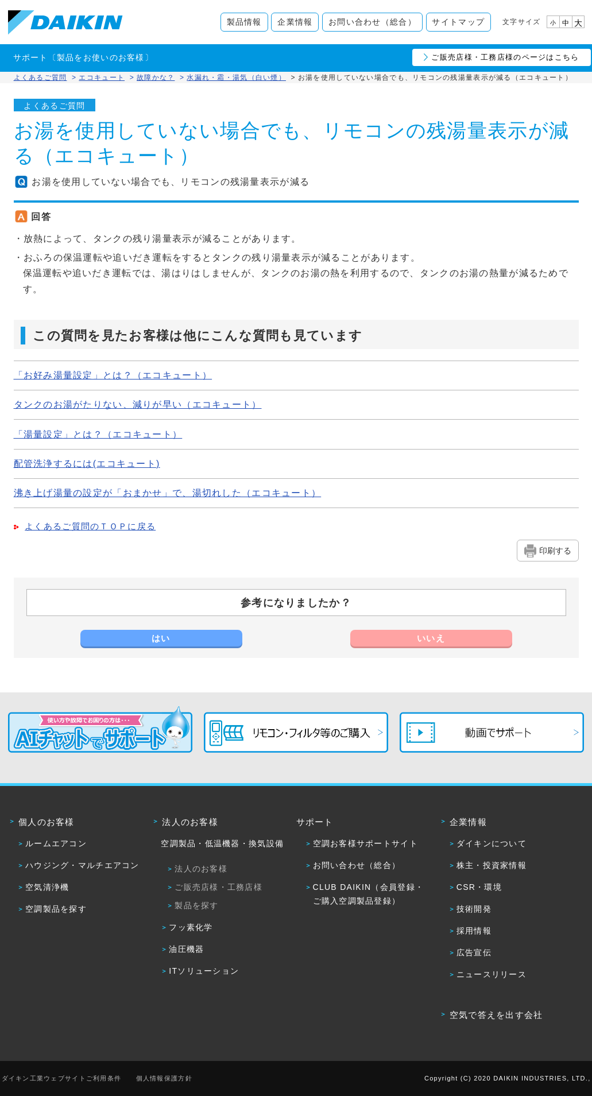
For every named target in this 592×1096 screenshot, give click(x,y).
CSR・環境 (479, 887)
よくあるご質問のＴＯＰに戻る (90, 526)
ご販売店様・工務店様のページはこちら (505, 57)
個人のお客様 (46, 822)
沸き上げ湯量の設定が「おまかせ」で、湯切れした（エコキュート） (168, 493)
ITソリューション (204, 970)
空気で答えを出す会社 (496, 1015)
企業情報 (294, 21)
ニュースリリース (491, 974)
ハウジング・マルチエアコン (82, 865)
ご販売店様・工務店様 (218, 887)
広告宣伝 (474, 952)
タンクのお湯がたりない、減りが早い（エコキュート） (138, 404)
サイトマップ (458, 21)
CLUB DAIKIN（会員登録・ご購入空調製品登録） (368, 893)
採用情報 (474, 930)
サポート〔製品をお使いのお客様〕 (83, 57)
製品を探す (196, 905)
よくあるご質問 (40, 77)
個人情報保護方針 (164, 1078)
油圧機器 (186, 949)
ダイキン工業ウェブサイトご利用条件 (62, 1078)
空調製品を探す (56, 908)
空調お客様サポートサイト (365, 843)
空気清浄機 (47, 887)
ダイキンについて (491, 843)
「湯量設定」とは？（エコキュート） (98, 434)
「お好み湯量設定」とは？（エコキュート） (113, 375)
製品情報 (244, 21)
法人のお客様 (190, 822)
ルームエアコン (56, 843)
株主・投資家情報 (491, 865)
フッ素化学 (190, 927)
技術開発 (474, 908)
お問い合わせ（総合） (372, 21)
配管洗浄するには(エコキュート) (87, 463)
